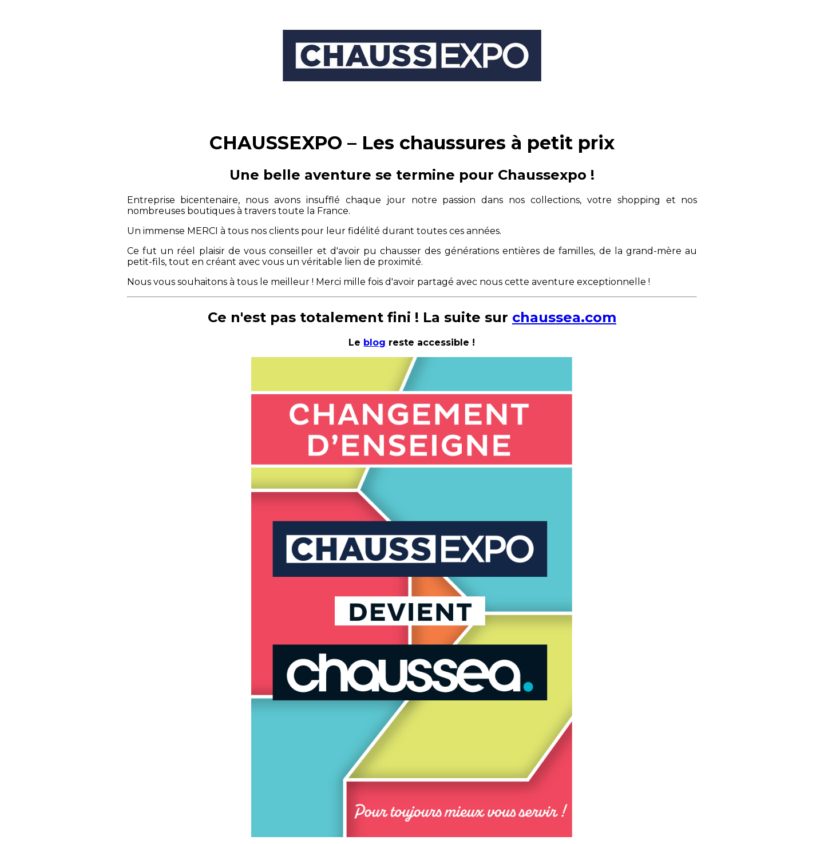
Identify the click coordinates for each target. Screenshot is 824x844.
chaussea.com (564, 317)
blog (374, 342)
